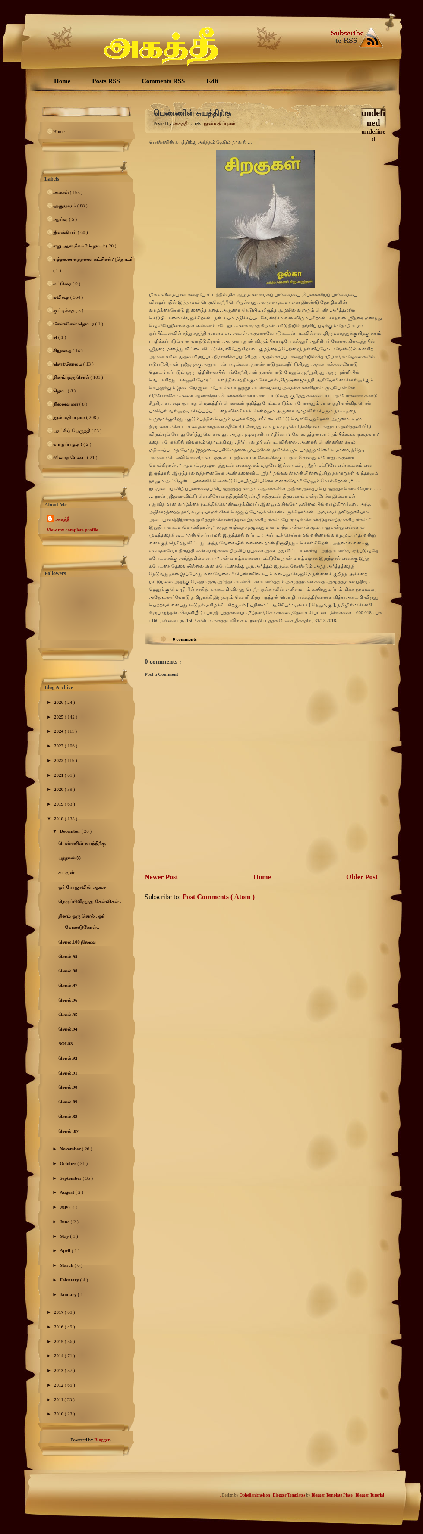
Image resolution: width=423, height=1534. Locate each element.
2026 (59, 702)
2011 (59, 1399)
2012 (59, 1384)
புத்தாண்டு (69, 857)
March (67, 1265)
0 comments (185, 639)
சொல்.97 (67, 985)
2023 (59, 745)
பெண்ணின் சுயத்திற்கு (82, 843)
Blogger (102, 1439)
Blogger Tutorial (369, 1495)
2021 (59, 775)
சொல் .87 (68, 1131)
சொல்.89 (67, 1101)
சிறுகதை (63, 350)
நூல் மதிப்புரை (69, 417)
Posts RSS (106, 81)
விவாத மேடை (70, 457)
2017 (59, 1312)
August (67, 1192)
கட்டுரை (63, 283)
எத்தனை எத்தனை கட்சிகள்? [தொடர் (93, 259)
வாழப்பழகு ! (68, 444)
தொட (60, 390)
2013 (59, 1370)
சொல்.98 (67, 970)
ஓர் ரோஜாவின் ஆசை (82, 887)
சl (55, 337)
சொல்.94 (67, 1028)
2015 (59, 1341)
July (64, 1206)
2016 (59, 1326)
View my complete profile (72, 529)
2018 (59, 818)
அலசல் (61, 192)
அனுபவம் (65, 205)
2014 (59, 1355)
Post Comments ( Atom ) (219, 896)
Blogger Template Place (332, 1495)
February (70, 1279)
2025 (59, 716)
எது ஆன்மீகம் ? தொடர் (79, 245)
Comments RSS (163, 81)
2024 (59, 731)
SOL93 (65, 1043)
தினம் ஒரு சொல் (71, 377)
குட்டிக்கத (64, 310)
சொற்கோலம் (68, 363)
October (68, 1163)
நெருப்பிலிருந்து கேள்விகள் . (89, 901)
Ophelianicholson (255, 1495)
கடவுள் (66, 872)
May (65, 1236)
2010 (59, 1413)
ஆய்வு (61, 219)
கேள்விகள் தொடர (74, 323)
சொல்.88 (67, 1116)
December (70, 831)
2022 (59, 760)
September (71, 1178)
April (66, 1250)
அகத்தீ (62, 519)
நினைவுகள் (66, 403)
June (65, 1221)
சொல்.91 (67, 1072)
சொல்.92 (67, 1058)
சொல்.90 (67, 1087)
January (69, 1294)
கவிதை (61, 297)
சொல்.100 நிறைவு (77, 941)
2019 (59, 803)
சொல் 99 (67, 956)
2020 (59, 789)
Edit (212, 81)
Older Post (362, 877)
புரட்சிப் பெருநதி (72, 430)
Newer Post (161, 877)
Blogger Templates (289, 1495)
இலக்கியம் (65, 232)
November (71, 1148)
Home (62, 81)
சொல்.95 (67, 1014)
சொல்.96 (67, 1000)
